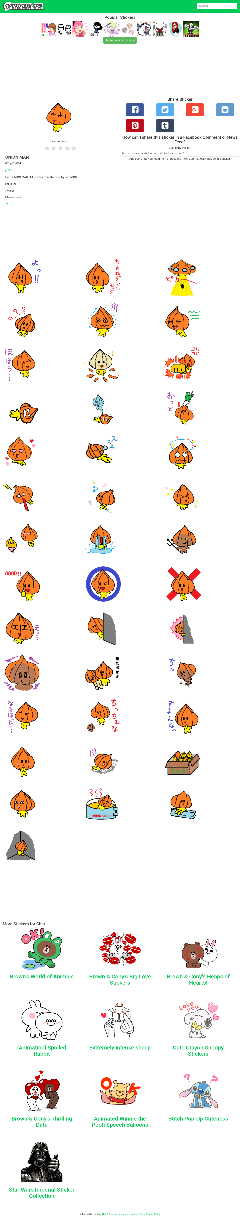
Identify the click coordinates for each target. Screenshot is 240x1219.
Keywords (126, 1214)
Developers (114, 1214)
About (105, 1214)
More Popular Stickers (120, 40)
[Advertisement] (105, 72)
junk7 (8, 170)
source (8, 203)
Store (142, 1214)
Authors (135, 1214)
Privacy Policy (153, 1214)
